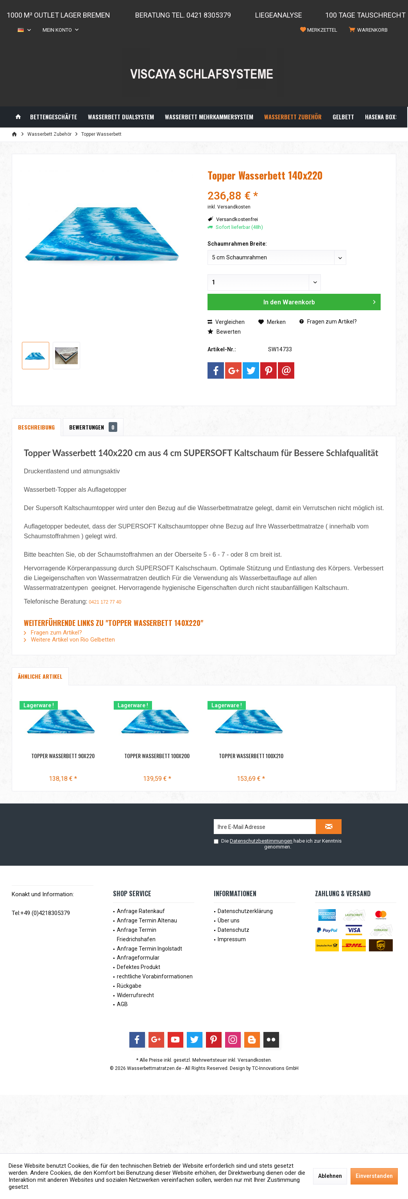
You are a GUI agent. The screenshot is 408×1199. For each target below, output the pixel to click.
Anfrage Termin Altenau (147, 920)
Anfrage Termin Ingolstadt (149, 949)
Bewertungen (93, 427)
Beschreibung (36, 427)
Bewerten (224, 332)
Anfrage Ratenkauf (141, 911)
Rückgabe (129, 986)
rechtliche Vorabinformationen (155, 976)
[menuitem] (369, 30)
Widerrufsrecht (135, 995)
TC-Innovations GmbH (275, 1068)
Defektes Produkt (138, 967)
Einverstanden (374, 1176)
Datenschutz (233, 930)
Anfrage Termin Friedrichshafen (136, 934)
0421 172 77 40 (105, 602)
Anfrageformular (138, 958)
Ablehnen (330, 1176)
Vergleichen (226, 322)
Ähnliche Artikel (40, 676)
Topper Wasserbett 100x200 (203, 756)
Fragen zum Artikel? (328, 321)
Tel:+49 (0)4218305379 (41, 913)
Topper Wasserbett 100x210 (329, 756)
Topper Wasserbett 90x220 (78, 756)
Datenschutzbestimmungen (261, 841)
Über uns (229, 920)
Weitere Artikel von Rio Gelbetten (69, 639)
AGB (122, 1004)
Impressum (232, 939)
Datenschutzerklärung (245, 911)
